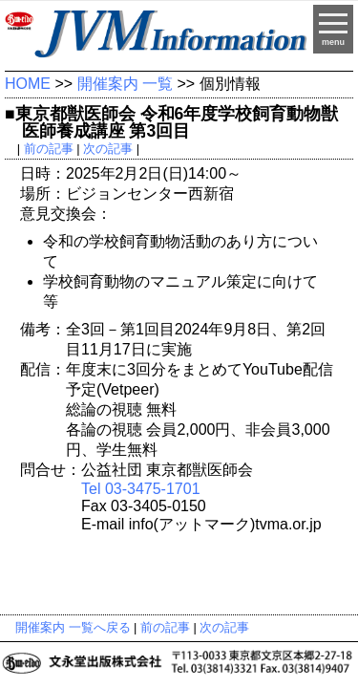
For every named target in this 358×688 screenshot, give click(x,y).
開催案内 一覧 (125, 83)
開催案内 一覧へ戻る (73, 627)
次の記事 (108, 148)
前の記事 (49, 148)
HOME (28, 83)
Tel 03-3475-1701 (140, 489)
